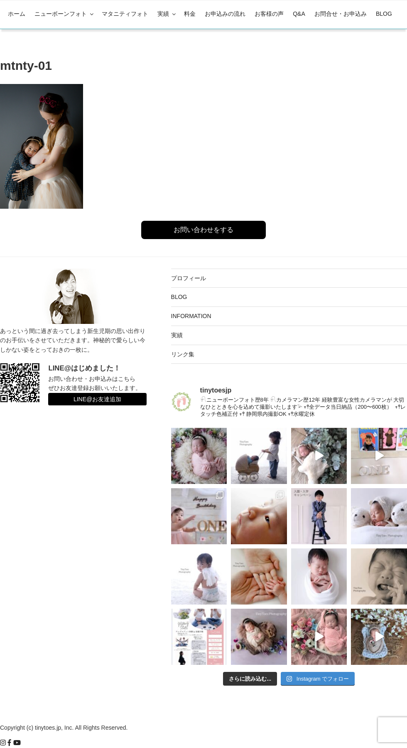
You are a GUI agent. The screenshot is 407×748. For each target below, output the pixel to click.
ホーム (16, 13)
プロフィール (188, 278)
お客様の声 (269, 13)
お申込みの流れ (225, 13)
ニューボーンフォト (64, 13)
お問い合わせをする (203, 229)
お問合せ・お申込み (340, 13)
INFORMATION (191, 316)
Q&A (299, 13)
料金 (190, 13)
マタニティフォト (125, 13)
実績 (167, 13)
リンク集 (182, 354)
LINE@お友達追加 (97, 399)
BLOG (384, 13)
